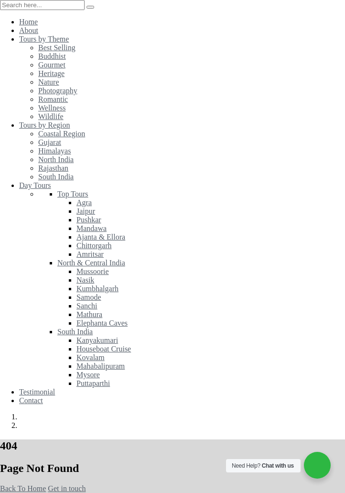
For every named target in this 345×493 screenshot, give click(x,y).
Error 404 (38, 425)
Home (30, 417)
